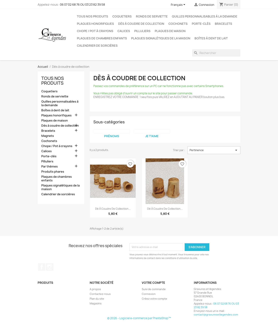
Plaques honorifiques (95, 24)
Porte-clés (201, 24)
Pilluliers (142, 31)
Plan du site (97, 298)
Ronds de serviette (152, 16)
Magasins (96, 303)
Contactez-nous (100, 294)
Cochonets (178, 24)
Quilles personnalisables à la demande (204, 16)
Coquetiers (122, 16)
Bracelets (223, 24)
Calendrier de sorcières (97, 46)
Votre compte (153, 283)
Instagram (49, 267)
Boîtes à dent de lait (211, 38)
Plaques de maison (170, 31)
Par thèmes (49, 166)
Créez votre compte (154, 298)
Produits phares (52, 172)
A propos (95, 289)
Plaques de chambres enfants (102, 38)
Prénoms (111, 136)
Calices (123, 31)
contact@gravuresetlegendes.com (216, 314)
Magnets (47, 136)
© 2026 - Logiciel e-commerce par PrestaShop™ (139, 318)
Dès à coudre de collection (141, 24)
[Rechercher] (216, 53)
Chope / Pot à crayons (95, 31)
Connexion (149, 294)
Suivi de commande (154, 289)
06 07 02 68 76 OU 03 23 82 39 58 (82, 5)
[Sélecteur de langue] (178, 5)
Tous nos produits (92, 16)
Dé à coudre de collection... (113, 208)
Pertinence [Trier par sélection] (214, 150)
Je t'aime (152, 136)
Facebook (41, 267)
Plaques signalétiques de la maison (160, 38)
